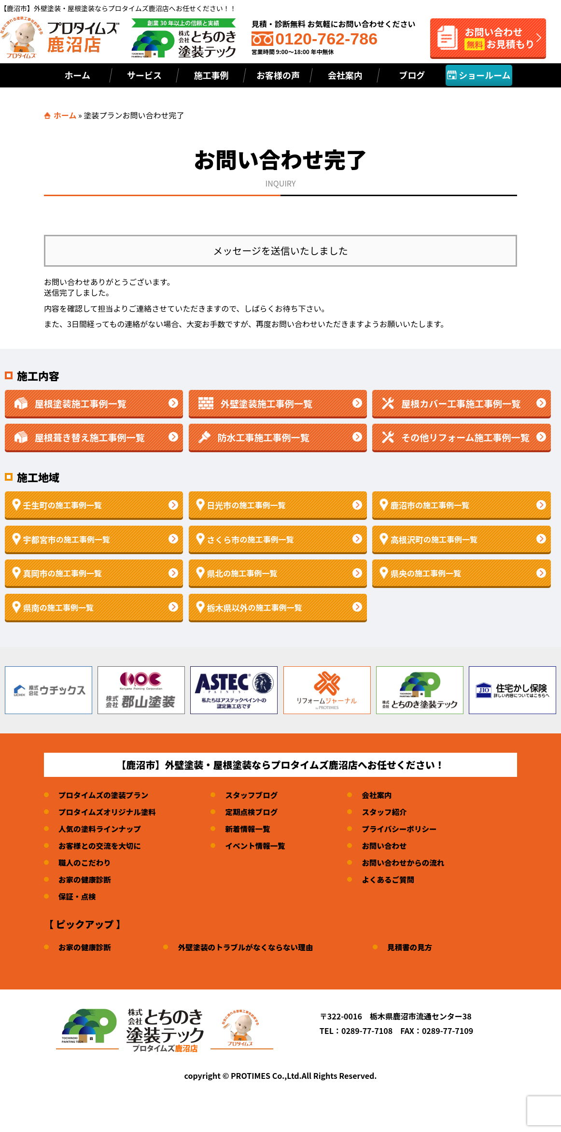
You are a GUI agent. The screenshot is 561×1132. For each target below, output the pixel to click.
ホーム (77, 75)
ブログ (412, 75)
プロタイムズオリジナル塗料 (108, 811)
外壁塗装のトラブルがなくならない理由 (249, 947)
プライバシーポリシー (405, 828)
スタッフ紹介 (389, 811)
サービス (144, 75)
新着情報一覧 (251, 828)
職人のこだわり (85, 862)
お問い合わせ (389, 845)
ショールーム (479, 75)
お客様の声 (278, 75)
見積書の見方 (416, 947)
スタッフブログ (255, 795)
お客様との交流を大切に (100, 845)
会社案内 (345, 75)
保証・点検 (77, 896)
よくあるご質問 (393, 879)
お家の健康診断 (85, 879)
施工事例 (211, 75)
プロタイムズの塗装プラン (104, 795)
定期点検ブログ (255, 811)
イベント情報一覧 (259, 845)
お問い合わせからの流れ (408, 862)
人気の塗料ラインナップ (100, 828)
